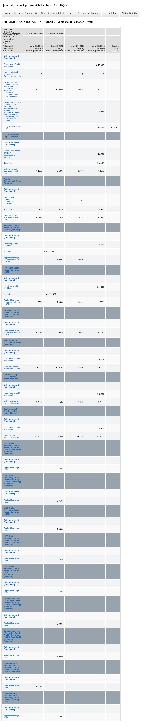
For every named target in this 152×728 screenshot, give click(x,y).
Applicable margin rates (11, 469)
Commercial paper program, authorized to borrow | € (12, 200)
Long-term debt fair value (12, 128)
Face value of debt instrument (12, 65)
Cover (7, 13)
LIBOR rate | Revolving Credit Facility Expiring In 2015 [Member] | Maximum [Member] (12, 481)
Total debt (8, 163)
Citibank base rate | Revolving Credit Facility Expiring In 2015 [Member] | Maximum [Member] (12, 636)
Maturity (7, 252)
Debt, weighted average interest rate (11, 171)
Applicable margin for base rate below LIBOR (12, 260)
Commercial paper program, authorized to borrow (12, 154)
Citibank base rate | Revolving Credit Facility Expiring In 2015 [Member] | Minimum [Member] (12, 604)
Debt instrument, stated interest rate (12, 368)
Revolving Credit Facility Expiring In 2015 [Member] (12, 227)
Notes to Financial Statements (57, 13)
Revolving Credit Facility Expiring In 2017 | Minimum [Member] (12, 313)
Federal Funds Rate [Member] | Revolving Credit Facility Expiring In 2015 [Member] (12, 667)
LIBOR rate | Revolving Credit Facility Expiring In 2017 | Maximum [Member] (11, 571)
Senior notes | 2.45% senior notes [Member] (11, 377)
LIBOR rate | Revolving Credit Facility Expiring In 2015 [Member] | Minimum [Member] (12, 448)
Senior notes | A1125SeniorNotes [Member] (12, 342)
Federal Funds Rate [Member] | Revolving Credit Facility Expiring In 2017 (11, 698)
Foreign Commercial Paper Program (12, 181)
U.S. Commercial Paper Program (11, 136)
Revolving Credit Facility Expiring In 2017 (11, 270)
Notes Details (129, 13)
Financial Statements (25, 13)
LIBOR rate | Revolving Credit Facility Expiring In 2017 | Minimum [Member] (12, 540)
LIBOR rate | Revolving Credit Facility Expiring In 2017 (11, 511)
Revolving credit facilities (11, 245)
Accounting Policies (88, 13)
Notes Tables (111, 13)
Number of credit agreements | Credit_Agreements (12, 74)
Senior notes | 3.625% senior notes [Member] (11, 411)
